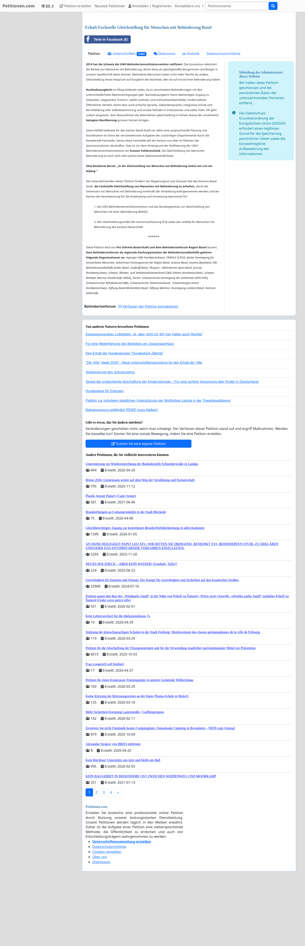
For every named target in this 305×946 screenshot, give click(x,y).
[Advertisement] (189, 48)
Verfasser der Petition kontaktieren (148, 365)
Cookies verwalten (106, 911)
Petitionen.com (19, 6)
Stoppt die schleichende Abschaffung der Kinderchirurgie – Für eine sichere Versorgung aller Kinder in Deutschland (172, 441)
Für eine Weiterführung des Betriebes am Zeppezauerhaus (130, 403)
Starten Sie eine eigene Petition (138, 503)
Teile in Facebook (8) (106, 99)
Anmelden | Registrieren (150, 6)
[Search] (237, 6)
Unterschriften (126, 113)
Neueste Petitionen (110, 6)
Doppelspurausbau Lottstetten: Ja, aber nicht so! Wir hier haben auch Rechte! (144, 393)
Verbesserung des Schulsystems (110, 431)
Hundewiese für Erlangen (105, 450)
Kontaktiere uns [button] (188, 6)
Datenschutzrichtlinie (223, 113)
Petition (94, 113)
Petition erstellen (75, 6)
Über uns (99, 916)
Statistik (191, 113)
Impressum (101, 921)
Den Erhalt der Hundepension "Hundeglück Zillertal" (124, 412)
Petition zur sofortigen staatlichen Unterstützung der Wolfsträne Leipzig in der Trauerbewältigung (158, 460)
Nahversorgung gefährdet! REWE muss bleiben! (122, 469)
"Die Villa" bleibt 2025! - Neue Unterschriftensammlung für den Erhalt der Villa (144, 422)
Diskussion (164, 113)
